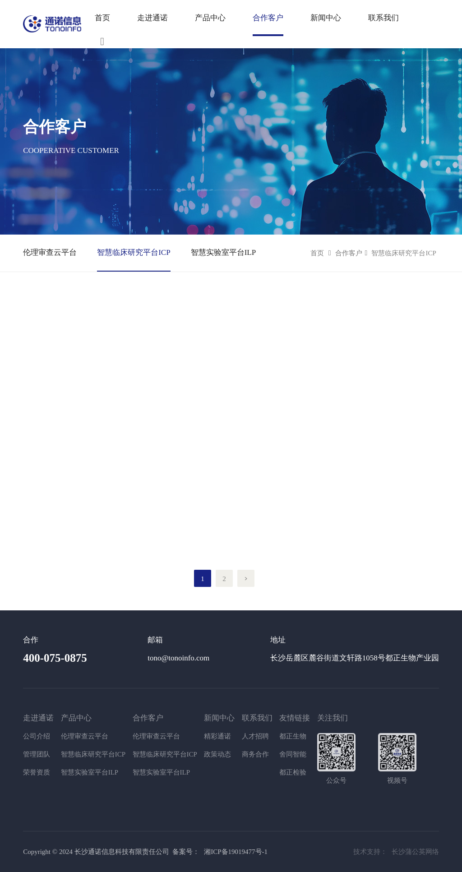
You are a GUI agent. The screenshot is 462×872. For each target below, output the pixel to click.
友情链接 (294, 718)
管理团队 (36, 754)
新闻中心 (325, 18)
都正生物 (292, 736)
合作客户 (348, 253)
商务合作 (255, 754)
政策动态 (217, 754)
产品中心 (210, 18)
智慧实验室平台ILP (223, 252)
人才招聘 (255, 736)
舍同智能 (292, 754)
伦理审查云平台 (50, 252)
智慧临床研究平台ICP (133, 252)
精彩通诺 (217, 736)
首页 (102, 18)
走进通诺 (152, 18)
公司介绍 (36, 736)
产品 (249, 18)
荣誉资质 (36, 772)
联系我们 (383, 18)
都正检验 (292, 772)
